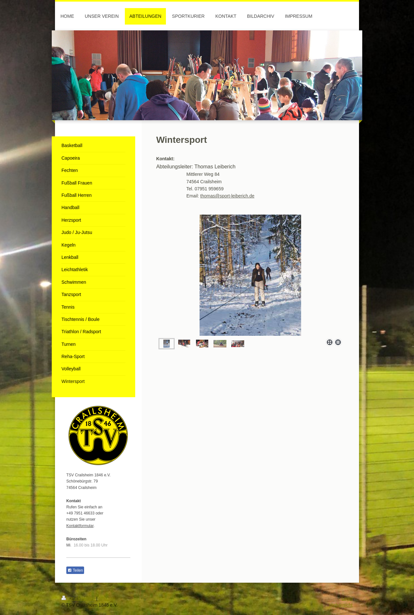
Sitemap (107, 598)
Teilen (75, 570)
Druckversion (78, 598)
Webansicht (341, 605)
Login (347, 598)
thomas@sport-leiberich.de (227, 195)
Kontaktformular (79, 526)
